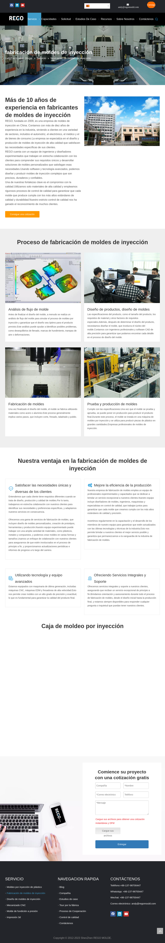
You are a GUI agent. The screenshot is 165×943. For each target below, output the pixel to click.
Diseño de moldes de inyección (23, 899)
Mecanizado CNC (16, 905)
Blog (61, 887)
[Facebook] (12, 5)
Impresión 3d (14, 917)
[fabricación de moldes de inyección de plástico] (122, 121)
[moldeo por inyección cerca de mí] (43, 278)
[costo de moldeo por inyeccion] (122, 278)
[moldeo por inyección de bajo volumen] (122, 372)
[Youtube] (23, 5)
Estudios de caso (68, 899)
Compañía (65, 893)
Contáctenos (66, 923)
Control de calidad (69, 917)
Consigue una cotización (151, 6)
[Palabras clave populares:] (157, 19)
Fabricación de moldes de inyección (26, 893)
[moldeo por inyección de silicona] (43, 372)
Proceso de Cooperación (72, 911)
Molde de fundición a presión (22, 911)
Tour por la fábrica (69, 905)
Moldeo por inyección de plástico (24, 887)
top (160, 931)
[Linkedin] (17, 5)
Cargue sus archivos (108, 832)
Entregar (122, 844)
